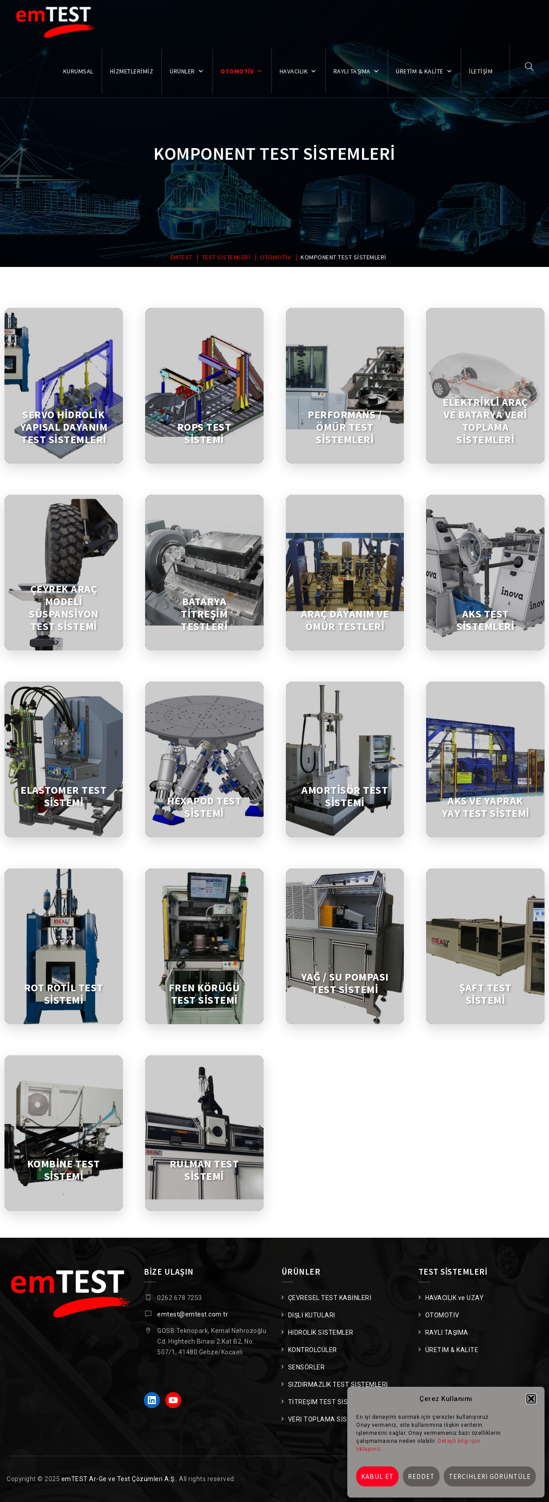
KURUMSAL (78, 71)
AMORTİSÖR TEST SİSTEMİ (344, 796)
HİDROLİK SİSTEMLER (321, 1332)
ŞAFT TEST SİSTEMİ (485, 993)
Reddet (421, 1476)
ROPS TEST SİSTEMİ (204, 433)
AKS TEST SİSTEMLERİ (485, 620)
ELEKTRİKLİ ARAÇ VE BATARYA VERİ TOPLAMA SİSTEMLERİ (485, 421)
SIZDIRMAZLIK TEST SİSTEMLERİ (338, 1384)
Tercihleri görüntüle (490, 1476)
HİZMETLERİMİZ (132, 71)
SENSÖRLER (306, 1367)
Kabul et (377, 1476)
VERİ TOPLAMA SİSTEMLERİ (331, 1419)
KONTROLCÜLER (312, 1349)
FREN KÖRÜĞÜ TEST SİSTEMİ (204, 993)
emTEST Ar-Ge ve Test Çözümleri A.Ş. (118, 1478)
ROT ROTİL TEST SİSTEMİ (63, 993)
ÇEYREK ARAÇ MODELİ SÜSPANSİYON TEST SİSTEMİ (63, 608)
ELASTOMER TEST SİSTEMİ (63, 796)
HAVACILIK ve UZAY (454, 1297)
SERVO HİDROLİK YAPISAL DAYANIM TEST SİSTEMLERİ (64, 427)
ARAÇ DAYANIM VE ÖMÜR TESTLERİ (345, 620)
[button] (531, 1398)
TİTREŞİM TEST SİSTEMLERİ (331, 1401)
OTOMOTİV (241, 71)
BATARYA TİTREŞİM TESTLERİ (204, 614)
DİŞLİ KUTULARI (311, 1315)
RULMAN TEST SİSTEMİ (204, 1170)
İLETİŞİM (480, 71)
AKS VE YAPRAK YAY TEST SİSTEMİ (485, 807)
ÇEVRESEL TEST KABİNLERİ (330, 1297)
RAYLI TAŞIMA (356, 71)
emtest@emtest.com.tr (192, 1314)
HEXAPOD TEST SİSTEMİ (204, 807)
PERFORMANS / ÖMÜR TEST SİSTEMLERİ (345, 427)
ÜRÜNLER (187, 71)
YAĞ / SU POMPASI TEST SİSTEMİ (345, 983)
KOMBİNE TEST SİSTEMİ (63, 1170)
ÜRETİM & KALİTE (424, 71)
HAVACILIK (298, 71)
